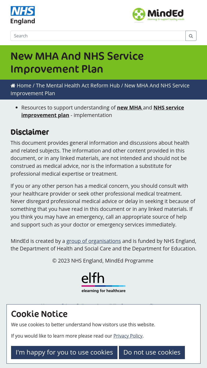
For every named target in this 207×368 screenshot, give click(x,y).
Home (21, 85)
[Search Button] (190, 36)
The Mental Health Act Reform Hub (78, 85)
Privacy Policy (128, 336)
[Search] (98, 36)
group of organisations (93, 241)
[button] (64, 352)
